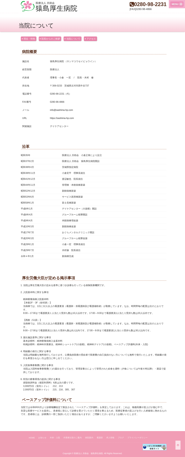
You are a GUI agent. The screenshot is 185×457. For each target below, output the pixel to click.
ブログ (121, 437)
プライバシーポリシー (137, 437)
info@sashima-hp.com (61, 110)
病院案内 (89, 437)
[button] (177, 4)
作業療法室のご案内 (72, 437)
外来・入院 (55, 437)
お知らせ (42, 437)
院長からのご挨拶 (50, 39)
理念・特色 (29, 39)
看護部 (100, 437)
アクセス (91, 39)
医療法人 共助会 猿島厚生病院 (88, 453)
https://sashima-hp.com (62, 118)
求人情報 (110, 437)
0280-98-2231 (150, 4)
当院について (73, 39)
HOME (32, 438)
